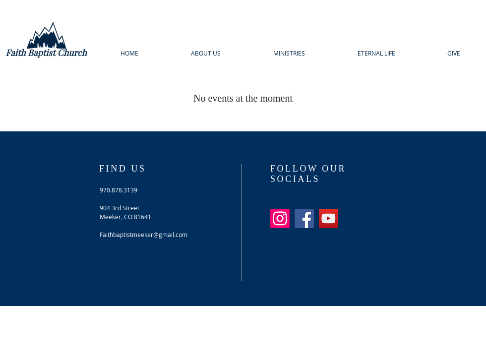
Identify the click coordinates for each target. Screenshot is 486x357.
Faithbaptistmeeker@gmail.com (143, 234)
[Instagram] (280, 218)
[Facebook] (304, 218)
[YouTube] (328, 218)
